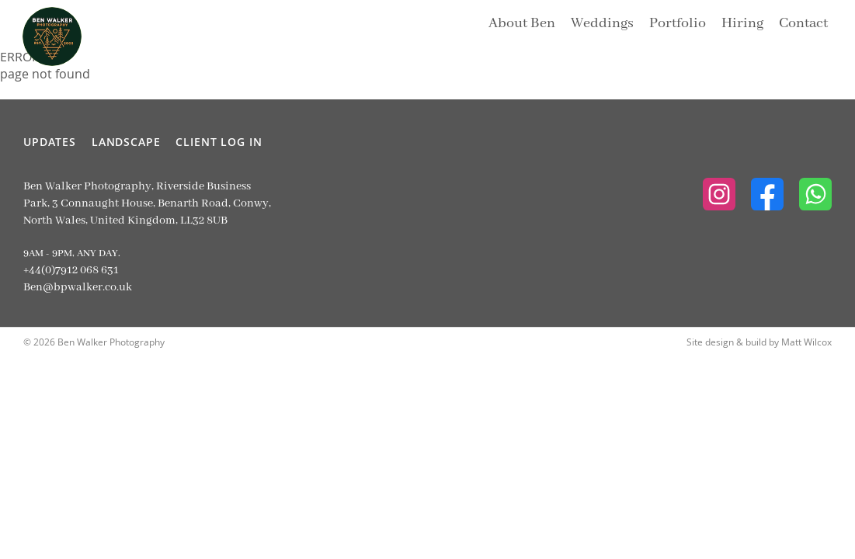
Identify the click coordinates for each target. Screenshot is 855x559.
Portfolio (677, 23)
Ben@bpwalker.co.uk (77, 287)
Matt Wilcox (806, 341)
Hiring (742, 23)
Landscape (126, 141)
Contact (803, 23)
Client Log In (219, 141)
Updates (49, 141)
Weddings (602, 23)
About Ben (521, 23)
